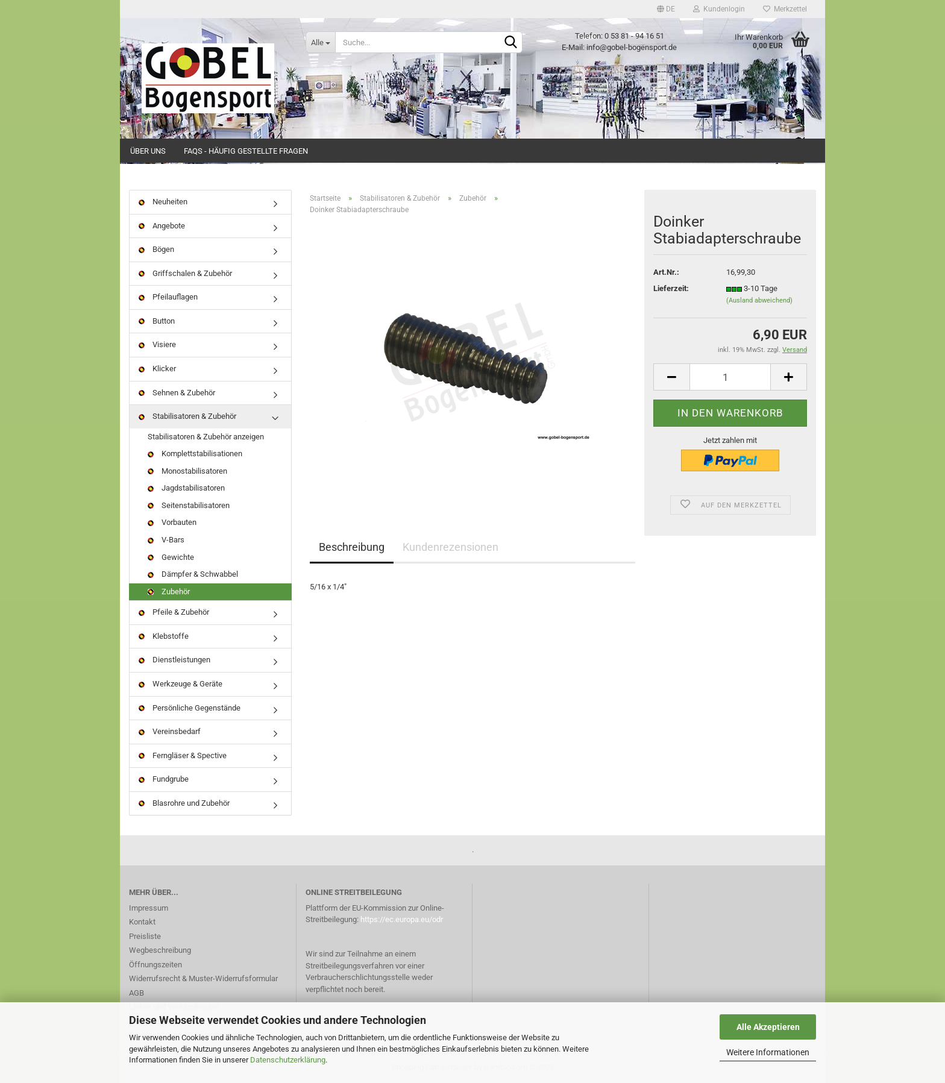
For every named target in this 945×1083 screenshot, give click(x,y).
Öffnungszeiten (155, 964)
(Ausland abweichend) (759, 300)
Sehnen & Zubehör (177, 392)
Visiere (157, 344)
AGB (136, 992)
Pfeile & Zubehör (174, 612)
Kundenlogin (719, 9)
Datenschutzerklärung (287, 1059)
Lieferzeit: (671, 288)
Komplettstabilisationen (195, 453)
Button (157, 320)
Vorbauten (172, 522)
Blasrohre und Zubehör (184, 803)
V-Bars (166, 539)
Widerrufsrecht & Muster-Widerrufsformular (203, 978)
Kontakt (142, 921)
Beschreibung (352, 547)
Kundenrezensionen (450, 547)
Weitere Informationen (767, 1052)
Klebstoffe (164, 636)
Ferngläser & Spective (183, 755)
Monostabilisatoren (187, 471)
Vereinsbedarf (170, 731)
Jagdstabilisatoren (186, 487)
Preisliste (145, 936)
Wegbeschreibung (160, 950)
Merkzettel (785, 9)
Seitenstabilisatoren (189, 505)
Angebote (162, 225)
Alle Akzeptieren (768, 1027)
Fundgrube (164, 778)
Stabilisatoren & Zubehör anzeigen (206, 436)
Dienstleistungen (174, 659)
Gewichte (171, 557)
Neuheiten (163, 201)
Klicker (157, 368)
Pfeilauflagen (168, 296)
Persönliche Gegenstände (189, 707)
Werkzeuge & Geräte (180, 683)
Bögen (156, 249)
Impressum (148, 907)
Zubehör (169, 591)
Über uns (148, 150)
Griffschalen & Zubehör (185, 273)
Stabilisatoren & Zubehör (187, 416)
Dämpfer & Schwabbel (193, 574)
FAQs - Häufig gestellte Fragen (246, 150)
